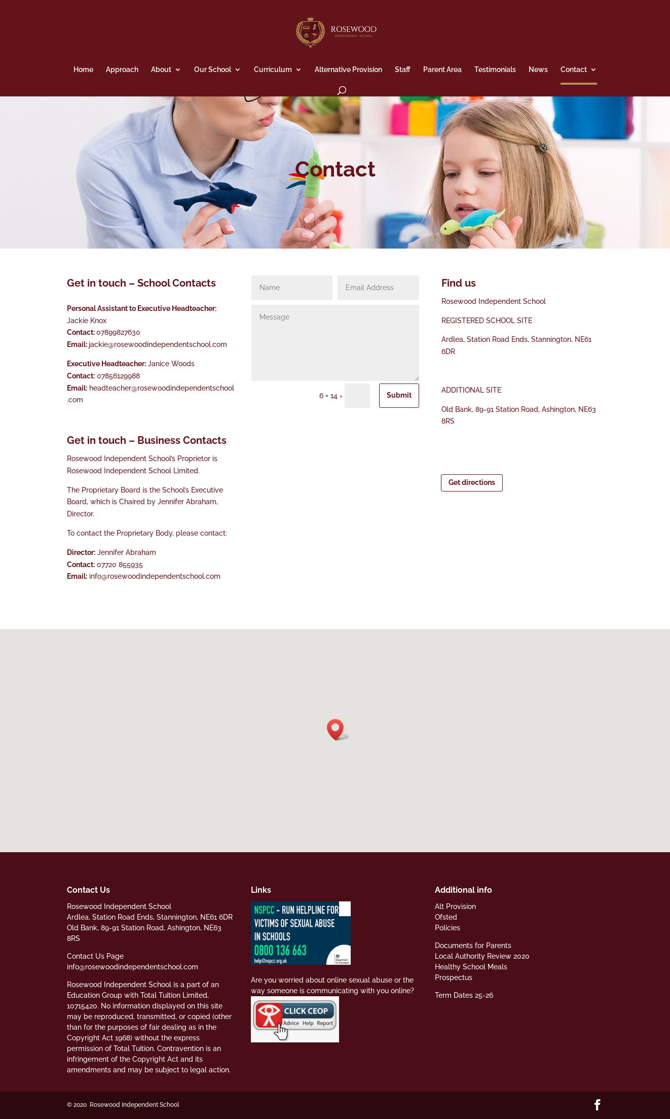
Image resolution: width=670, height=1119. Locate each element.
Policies (447, 928)
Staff (403, 70)
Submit (399, 395)
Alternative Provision (348, 70)
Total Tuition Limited (173, 995)
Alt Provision (455, 906)
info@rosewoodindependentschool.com (154, 576)
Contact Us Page (95, 956)
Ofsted (446, 917)
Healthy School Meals (471, 967)
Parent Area (442, 70)
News (538, 70)
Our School (212, 70)
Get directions (472, 482)
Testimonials (495, 70)
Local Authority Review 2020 (482, 956)
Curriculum (273, 70)
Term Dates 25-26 (464, 995)
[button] (338, 730)
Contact (574, 70)
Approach (122, 70)
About (161, 70)
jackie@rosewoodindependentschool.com (158, 344)
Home (83, 70)
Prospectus (453, 977)
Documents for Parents (473, 945)
